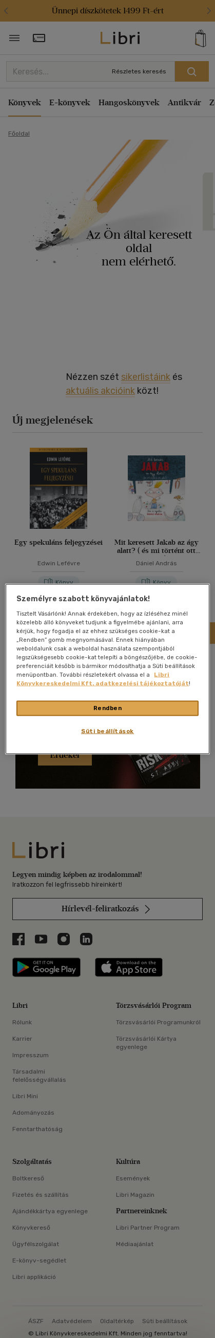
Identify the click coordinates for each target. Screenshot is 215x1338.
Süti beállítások (107, 731)
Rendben (107, 708)
